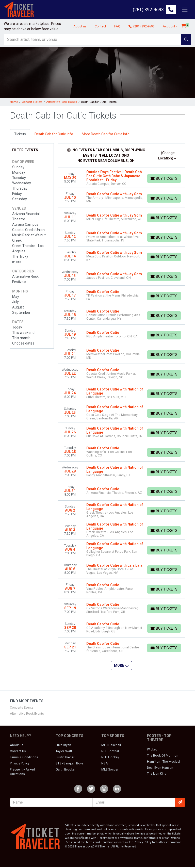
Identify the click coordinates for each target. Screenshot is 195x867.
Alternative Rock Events (27, 713)
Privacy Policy (19, 763)
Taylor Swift (64, 751)
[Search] (92, 39)
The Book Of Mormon (162, 755)
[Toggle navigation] (184, 9)
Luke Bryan (63, 745)
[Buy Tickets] (164, 178)
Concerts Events (22, 707)
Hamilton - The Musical (163, 761)
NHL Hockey (110, 757)
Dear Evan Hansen (160, 768)
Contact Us (18, 751)
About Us (16, 745)
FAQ (117, 26)
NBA (104, 763)
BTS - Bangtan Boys (70, 763)
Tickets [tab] (20, 134)
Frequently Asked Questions (22, 772)
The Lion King (156, 773)
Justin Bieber (65, 757)
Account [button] (169, 26)
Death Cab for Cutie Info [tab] (54, 134)
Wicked (152, 749)
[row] (121, 178)
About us (80, 26)
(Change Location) (167, 155)
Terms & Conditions (24, 757)
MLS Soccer (109, 769)
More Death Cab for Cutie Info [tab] (105, 134)
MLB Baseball (111, 745)
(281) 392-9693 (141, 26)
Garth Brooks (65, 769)
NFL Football (110, 751)
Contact (100, 26)
